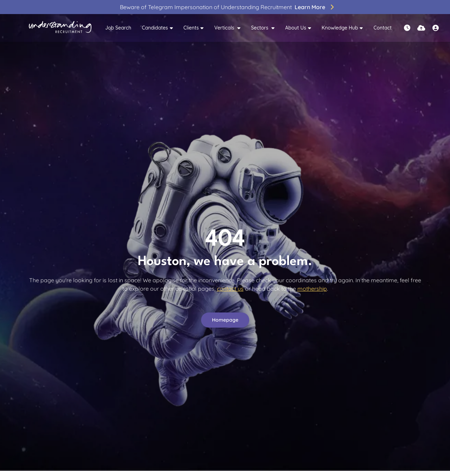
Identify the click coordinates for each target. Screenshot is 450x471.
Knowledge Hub (340, 28)
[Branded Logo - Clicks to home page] (60, 28)
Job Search (118, 28)
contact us (230, 288)
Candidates (155, 28)
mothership (312, 288)
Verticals (225, 28)
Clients (191, 28)
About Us (295, 28)
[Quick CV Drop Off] (421, 28)
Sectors (260, 28)
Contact (382, 28)
